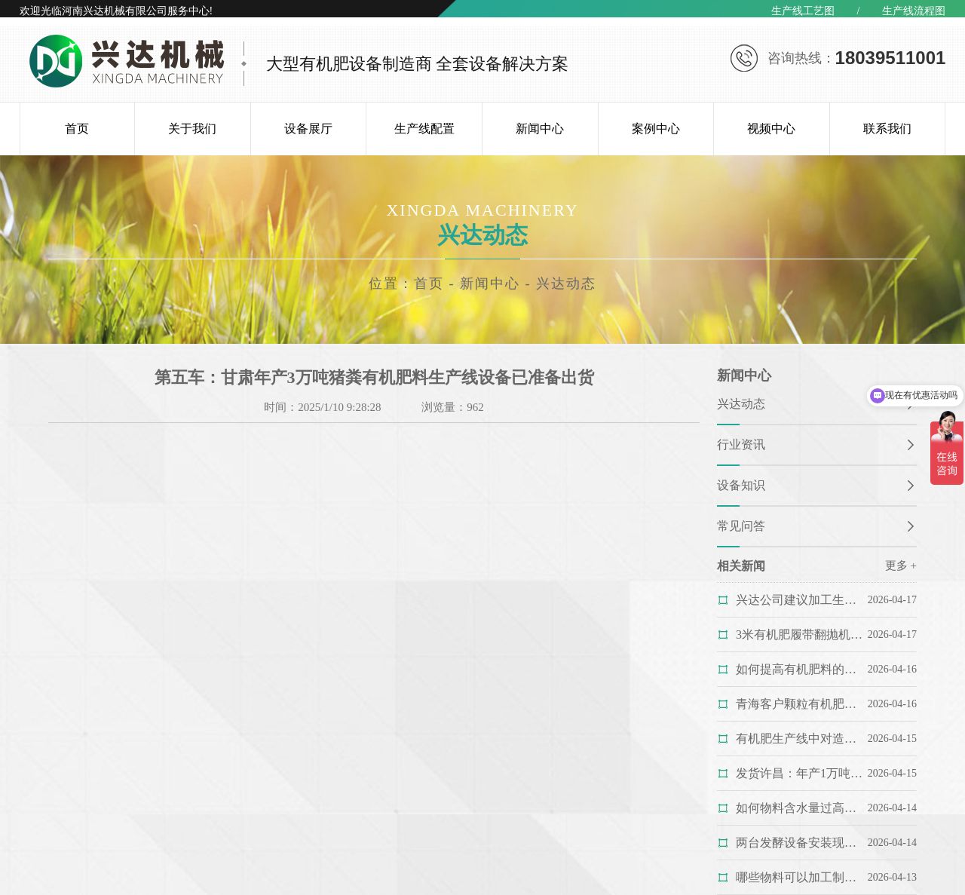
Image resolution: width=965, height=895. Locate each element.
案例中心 (656, 128)
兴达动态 (566, 283)
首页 (77, 128)
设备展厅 (308, 128)
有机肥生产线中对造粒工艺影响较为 (801, 738)
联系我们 (887, 128)
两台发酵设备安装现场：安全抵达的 (801, 842)
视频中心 (771, 128)
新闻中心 (540, 128)
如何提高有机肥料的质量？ (801, 669)
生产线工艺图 (803, 11)
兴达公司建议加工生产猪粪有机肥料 (801, 599)
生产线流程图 (913, 11)
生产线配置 (424, 128)
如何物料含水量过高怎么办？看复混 (801, 808)
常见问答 (741, 526)
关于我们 (192, 128)
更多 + (901, 565)
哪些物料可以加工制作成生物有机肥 (801, 877)
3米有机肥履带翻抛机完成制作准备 (801, 634)
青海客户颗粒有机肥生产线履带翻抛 (801, 703)
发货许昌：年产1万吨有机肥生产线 (801, 773)
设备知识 (741, 485)
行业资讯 (741, 444)
